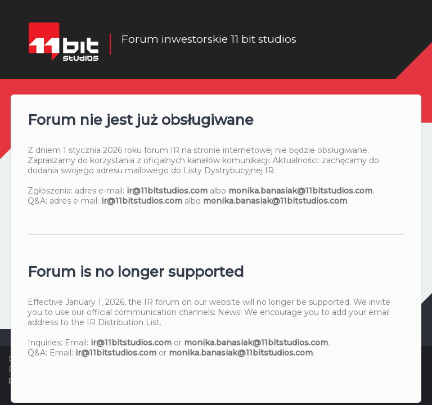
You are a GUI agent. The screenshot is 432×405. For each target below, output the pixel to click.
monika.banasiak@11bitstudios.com (300, 190)
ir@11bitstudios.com (167, 190)
